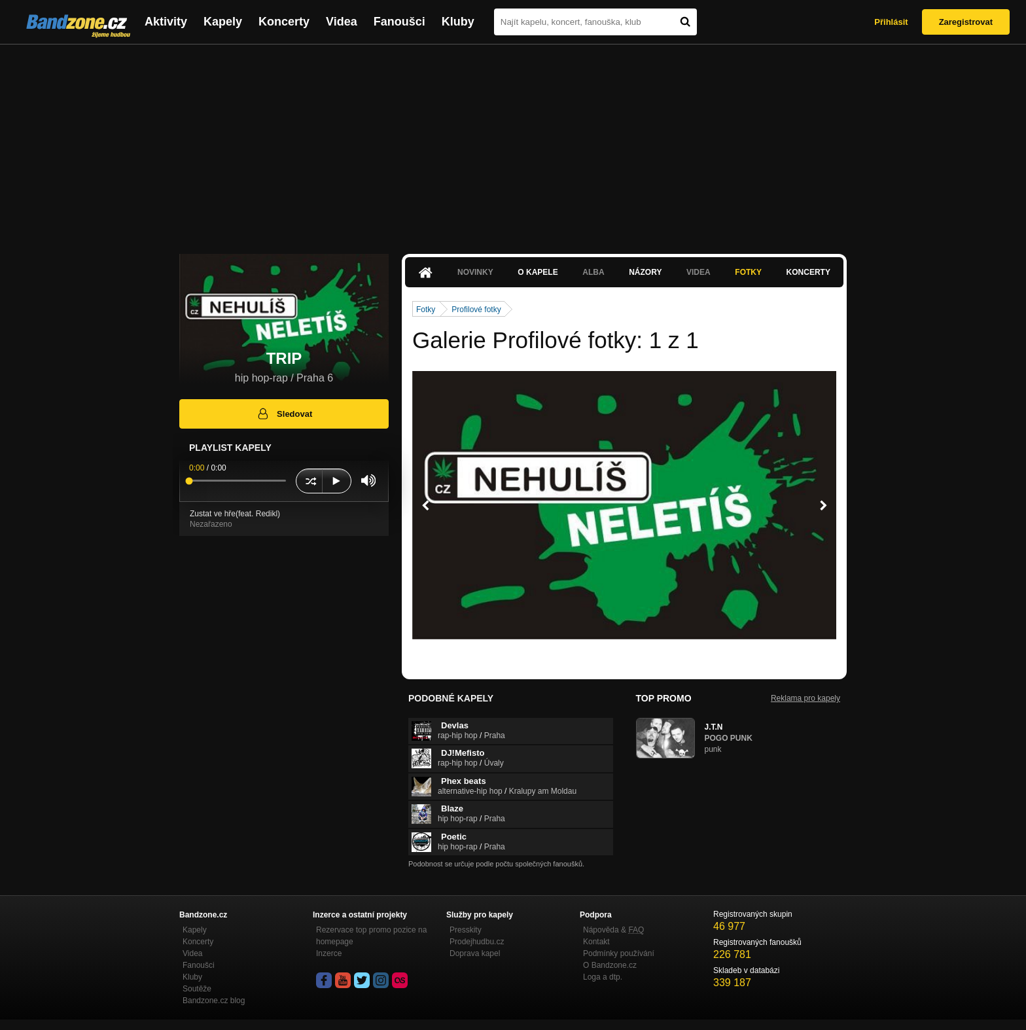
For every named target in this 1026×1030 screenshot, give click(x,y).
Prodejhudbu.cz (477, 941)
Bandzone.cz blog (214, 1000)
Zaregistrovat (966, 22)
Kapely (222, 21)
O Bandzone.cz (610, 965)
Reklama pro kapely (805, 698)
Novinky (475, 272)
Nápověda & (613, 929)
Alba (593, 272)
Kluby (458, 21)
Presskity (466, 929)
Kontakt (596, 941)
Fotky (748, 272)
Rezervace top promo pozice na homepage (371, 935)
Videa (341, 21)
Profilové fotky (476, 309)
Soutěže (197, 988)
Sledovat (284, 413)
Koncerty (284, 21)
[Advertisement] (513, 142)
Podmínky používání (618, 953)
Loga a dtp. (602, 977)
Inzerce (329, 953)
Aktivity (166, 21)
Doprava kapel (475, 953)
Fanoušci (399, 21)
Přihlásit (891, 22)
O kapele (537, 272)
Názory (645, 272)
